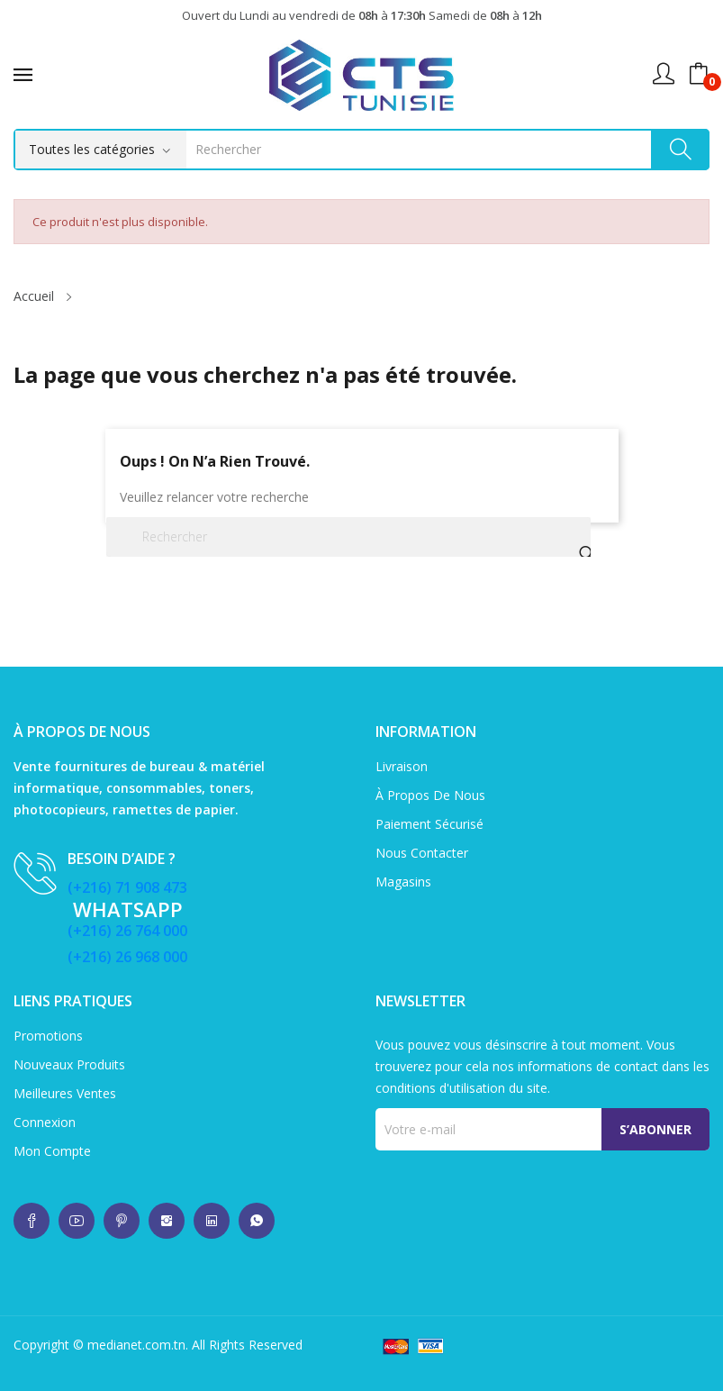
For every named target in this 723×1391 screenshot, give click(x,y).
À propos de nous (430, 795)
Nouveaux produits (69, 1064)
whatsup (32, 1221)
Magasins (403, 881)
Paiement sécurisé (429, 823)
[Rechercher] (348, 537)
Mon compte (52, 1150)
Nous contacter (421, 852)
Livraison (401, 766)
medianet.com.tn (136, 1344)
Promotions (48, 1035)
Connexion (45, 1122)
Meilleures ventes (65, 1093)
